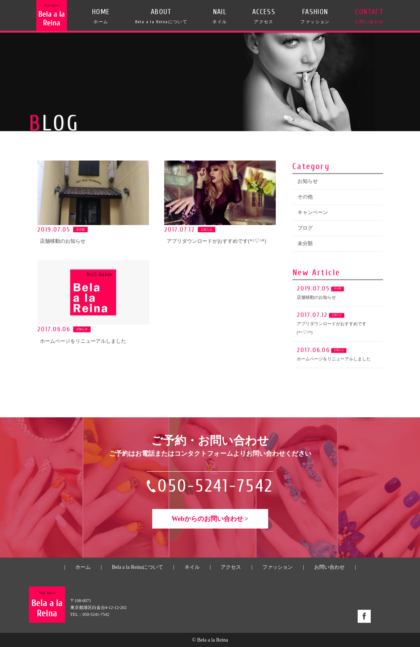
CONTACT (369, 16)
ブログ (305, 229)
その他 (305, 198)
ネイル (192, 567)
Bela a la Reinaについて (137, 567)
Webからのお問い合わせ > (210, 518)
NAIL (219, 16)
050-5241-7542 (215, 486)
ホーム (83, 567)
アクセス (231, 567)
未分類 (305, 244)
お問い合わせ (329, 567)
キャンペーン (313, 213)
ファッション (277, 567)
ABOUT (161, 16)
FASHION (314, 16)
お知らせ (308, 182)
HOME (101, 16)
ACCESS (263, 16)
